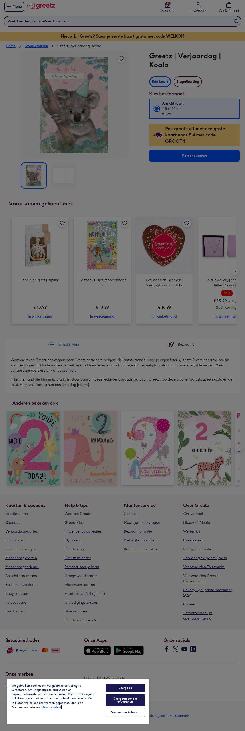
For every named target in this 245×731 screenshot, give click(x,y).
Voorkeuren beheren (125, 712)
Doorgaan (125, 688)
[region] (78, 701)
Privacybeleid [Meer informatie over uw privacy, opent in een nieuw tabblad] (51, 707)
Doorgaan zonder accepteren (125, 700)
